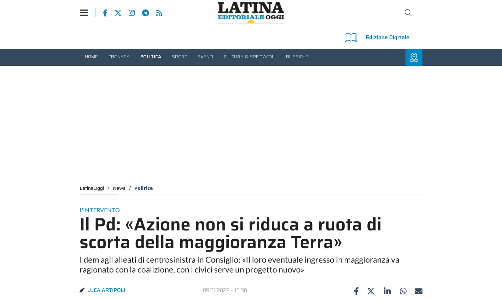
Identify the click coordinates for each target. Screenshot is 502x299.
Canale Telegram (142, 13)
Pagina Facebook (101, 13)
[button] (88, 12)
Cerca (408, 12)
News (119, 188)
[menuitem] (91, 57)
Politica (143, 188)
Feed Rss (155, 13)
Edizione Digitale (377, 37)
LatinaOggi (92, 188)
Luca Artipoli (106, 290)
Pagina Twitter (114, 13)
